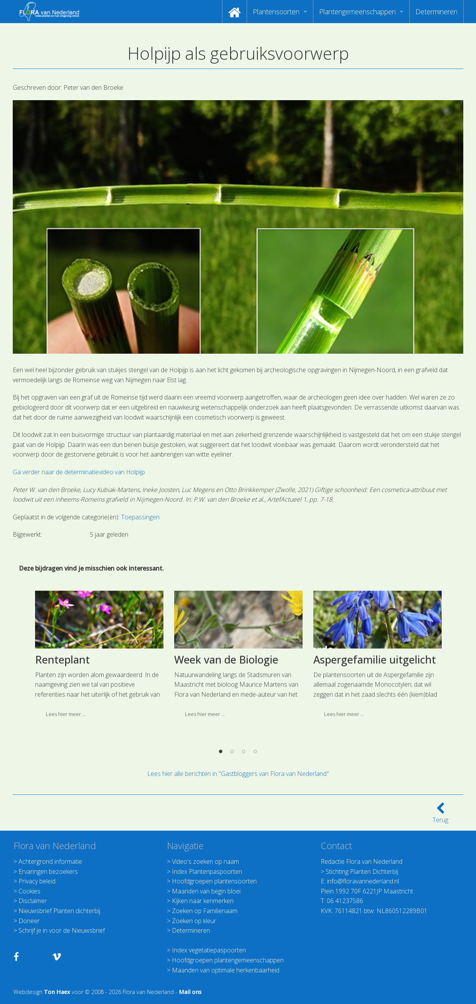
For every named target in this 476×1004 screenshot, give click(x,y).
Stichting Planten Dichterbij (362, 871)
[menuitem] (234, 11)
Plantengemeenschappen (357, 11)
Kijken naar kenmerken (203, 901)
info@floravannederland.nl (363, 881)
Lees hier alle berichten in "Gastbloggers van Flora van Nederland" (238, 773)
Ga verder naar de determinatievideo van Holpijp (79, 472)
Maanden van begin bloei (206, 891)
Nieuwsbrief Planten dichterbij (59, 911)
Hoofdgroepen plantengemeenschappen (228, 960)
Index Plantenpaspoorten (207, 871)
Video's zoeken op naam (205, 861)
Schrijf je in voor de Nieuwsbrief (62, 930)
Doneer (29, 921)
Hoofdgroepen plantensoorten (214, 881)
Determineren (436, 11)
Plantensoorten (276, 11)
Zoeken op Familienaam (204, 911)
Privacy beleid (37, 881)
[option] (99, 760)
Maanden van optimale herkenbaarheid (225, 970)
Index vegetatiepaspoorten (209, 950)
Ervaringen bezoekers (48, 871)
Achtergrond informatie (50, 861)
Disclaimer (33, 901)
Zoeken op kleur (194, 921)
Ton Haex (57, 992)
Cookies (29, 891)
